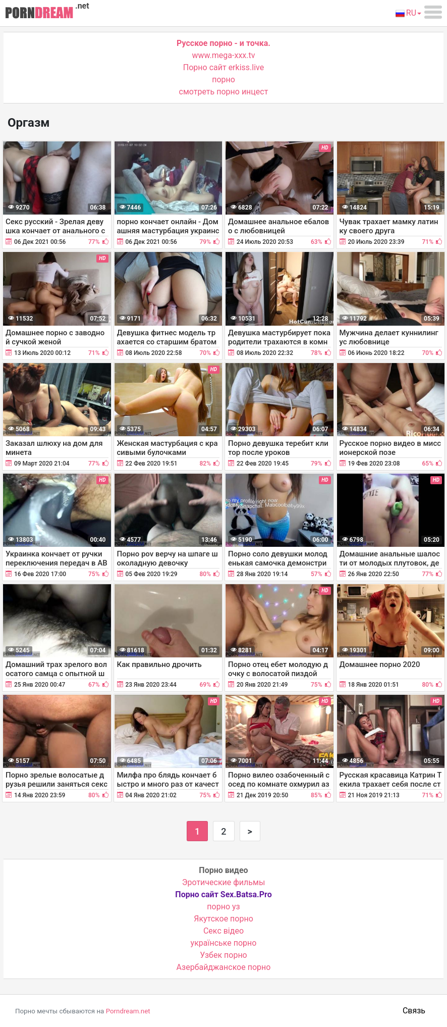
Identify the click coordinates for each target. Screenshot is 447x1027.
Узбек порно (223, 955)
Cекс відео (223, 931)
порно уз (223, 906)
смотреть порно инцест (223, 91)
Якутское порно (223, 918)
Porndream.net (128, 1011)
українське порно (224, 943)
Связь (414, 1010)
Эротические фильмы (223, 882)
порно (223, 79)
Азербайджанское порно (224, 967)
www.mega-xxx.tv (223, 55)
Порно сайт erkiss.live (223, 67)
